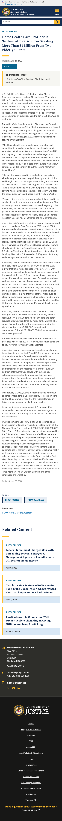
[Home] (18, 15)
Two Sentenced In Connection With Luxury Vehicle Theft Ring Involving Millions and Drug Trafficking (28, 621)
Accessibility (31, 747)
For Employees (31, 765)
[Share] (9, 66)
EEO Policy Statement (31, 783)
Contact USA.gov (31, 810)
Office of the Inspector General (31, 771)
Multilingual (31, 794)
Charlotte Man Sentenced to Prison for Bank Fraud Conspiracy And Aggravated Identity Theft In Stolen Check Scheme (31, 589)
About (31, 724)
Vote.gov (31, 800)
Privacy (31, 759)
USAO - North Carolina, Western (17, 513)
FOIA (31, 741)
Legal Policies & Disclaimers (31, 753)
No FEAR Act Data (31, 777)
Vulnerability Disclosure (31, 788)
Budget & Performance (31, 730)
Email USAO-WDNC (15, 666)
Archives (31, 735)
